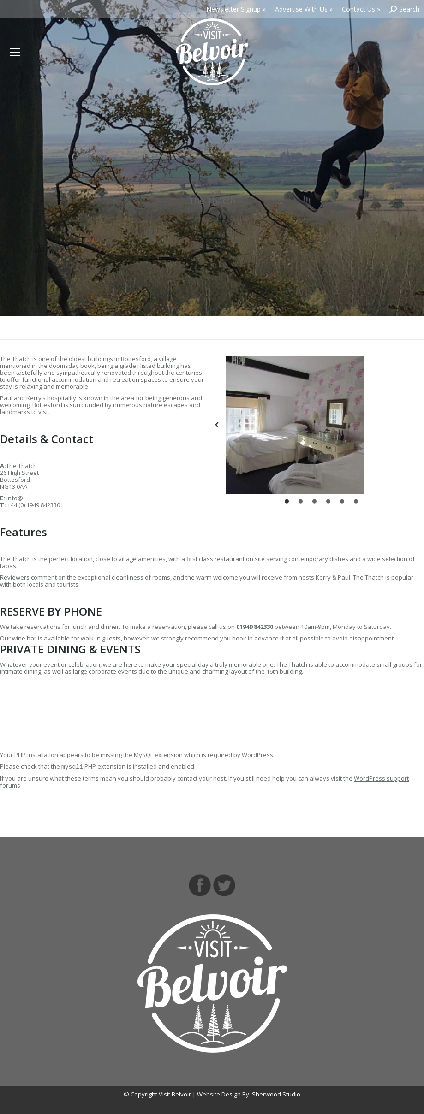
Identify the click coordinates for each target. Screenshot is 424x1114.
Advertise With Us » (304, 9)
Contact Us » (361, 9)
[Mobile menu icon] (14, 52)
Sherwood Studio (276, 1094)
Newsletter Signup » (236, 9)
